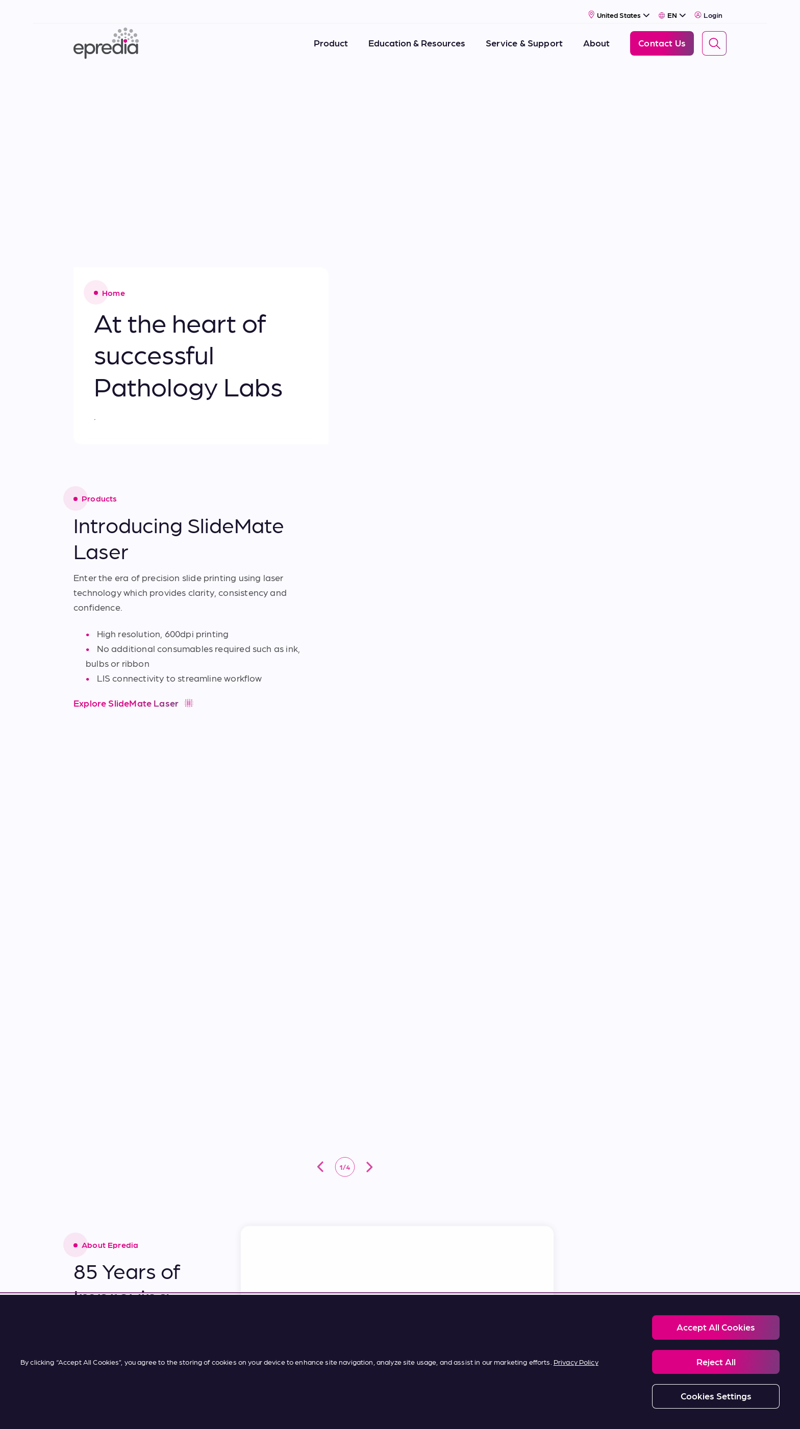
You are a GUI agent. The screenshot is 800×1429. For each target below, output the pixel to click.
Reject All (716, 1361)
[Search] (714, 37)
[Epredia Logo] (106, 37)
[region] (400, 1362)
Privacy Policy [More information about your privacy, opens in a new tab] (576, 1362)
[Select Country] (619, 8)
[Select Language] (672, 9)
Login (708, 9)
